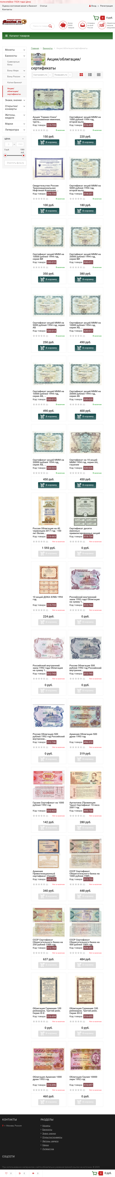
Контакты (7, 9)
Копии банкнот (14, 82)
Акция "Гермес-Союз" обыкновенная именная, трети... (46, 119)
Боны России (16, 76)
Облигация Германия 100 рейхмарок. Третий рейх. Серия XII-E (83, 1010)
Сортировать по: (40, 75)
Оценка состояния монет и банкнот (19, 6)
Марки (15, 123)
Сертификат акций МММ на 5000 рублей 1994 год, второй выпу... (85, 188)
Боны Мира (16, 70)
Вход (92, 6)
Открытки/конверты (15, 107)
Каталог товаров (17, 35)
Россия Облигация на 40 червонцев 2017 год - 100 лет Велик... (47, 531)
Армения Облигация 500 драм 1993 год (83, 735)
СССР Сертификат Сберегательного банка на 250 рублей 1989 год (48, 942)
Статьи (43, 6)
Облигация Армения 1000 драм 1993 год (47, 1078)
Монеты (15, 49)
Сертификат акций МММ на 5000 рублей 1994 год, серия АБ (49, 325)
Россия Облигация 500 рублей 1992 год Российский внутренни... (85, 668)
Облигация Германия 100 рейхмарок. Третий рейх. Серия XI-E (47, 1010)
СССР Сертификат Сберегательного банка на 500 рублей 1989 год (84, 942)
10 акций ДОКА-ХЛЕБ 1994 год (48, 598)
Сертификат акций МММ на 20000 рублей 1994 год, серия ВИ (85, 256)
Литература (15, 129)
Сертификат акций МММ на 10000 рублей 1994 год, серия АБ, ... (85, 325)
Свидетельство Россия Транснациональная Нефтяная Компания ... (46, 188)
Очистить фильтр (15, 163)
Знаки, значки (15, 100)
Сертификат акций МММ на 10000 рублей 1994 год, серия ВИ (48, 256)
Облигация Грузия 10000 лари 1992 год (83, 1078)
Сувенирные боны (13, 63)
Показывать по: (61, 75)
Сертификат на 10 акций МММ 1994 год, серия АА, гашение (83, 462)
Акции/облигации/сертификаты (14, 91)
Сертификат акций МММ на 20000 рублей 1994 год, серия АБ (85, 393)
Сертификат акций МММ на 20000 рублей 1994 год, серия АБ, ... (48, 462)
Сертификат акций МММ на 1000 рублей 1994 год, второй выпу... (85, 119)
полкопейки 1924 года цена (15, 1)
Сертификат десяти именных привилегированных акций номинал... (84, 532)
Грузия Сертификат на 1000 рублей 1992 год (48, 803)
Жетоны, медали (15, 116)
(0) (40, 130)
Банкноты (15, 55)
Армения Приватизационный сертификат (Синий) (44, 873)
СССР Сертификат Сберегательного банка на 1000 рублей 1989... (84, 873)
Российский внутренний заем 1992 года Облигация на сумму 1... (84, 599)
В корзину (51, 142)
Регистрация (106, 6)
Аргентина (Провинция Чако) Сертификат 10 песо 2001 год (84, 805)
